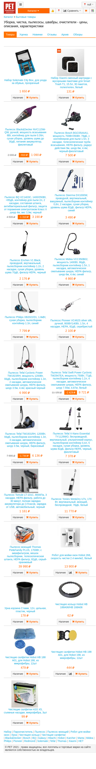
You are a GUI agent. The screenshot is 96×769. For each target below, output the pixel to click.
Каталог (8, 16)
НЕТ (81, 741)
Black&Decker (13, 737)
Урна (14, 734)
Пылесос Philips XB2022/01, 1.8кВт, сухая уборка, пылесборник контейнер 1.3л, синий (25, 320)
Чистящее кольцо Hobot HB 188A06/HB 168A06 (71, 606)
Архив (64, 34)
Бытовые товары (26, 16)
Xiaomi (72, 741)
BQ (34, 737)
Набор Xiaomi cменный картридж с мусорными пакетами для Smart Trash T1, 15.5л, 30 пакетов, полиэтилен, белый (71, 82)
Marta (81, 737)
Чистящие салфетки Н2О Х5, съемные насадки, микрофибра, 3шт (25, 711)
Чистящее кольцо (29, 734)
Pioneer (17, 741)
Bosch (26, 737)
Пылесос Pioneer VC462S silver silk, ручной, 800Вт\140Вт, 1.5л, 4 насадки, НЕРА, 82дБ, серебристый (71, 323)
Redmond (29, 741)
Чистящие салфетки (53, 734)
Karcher (71, 737)
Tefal (52, 741)
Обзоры (78, 34)
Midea (89, 737)
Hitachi (52, 737)
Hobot (61, 737)
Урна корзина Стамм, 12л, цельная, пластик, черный (25, 610)
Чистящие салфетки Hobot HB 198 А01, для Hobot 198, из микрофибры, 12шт (71, 654)
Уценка (23, 34)
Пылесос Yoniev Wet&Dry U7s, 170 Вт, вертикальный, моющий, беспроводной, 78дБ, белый (71, 502)
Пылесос (40, 731)
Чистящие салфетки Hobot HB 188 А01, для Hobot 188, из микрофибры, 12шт (25, 660)
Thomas (62, 741)
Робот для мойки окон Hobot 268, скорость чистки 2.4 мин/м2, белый (71, 557)
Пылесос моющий (57, 731)
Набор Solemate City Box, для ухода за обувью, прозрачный (25, 82)
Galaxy (42, 737)
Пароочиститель (23, 731)
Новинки (38, 34)
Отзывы (52, 34)
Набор (7, 731)
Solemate (42, 741)
